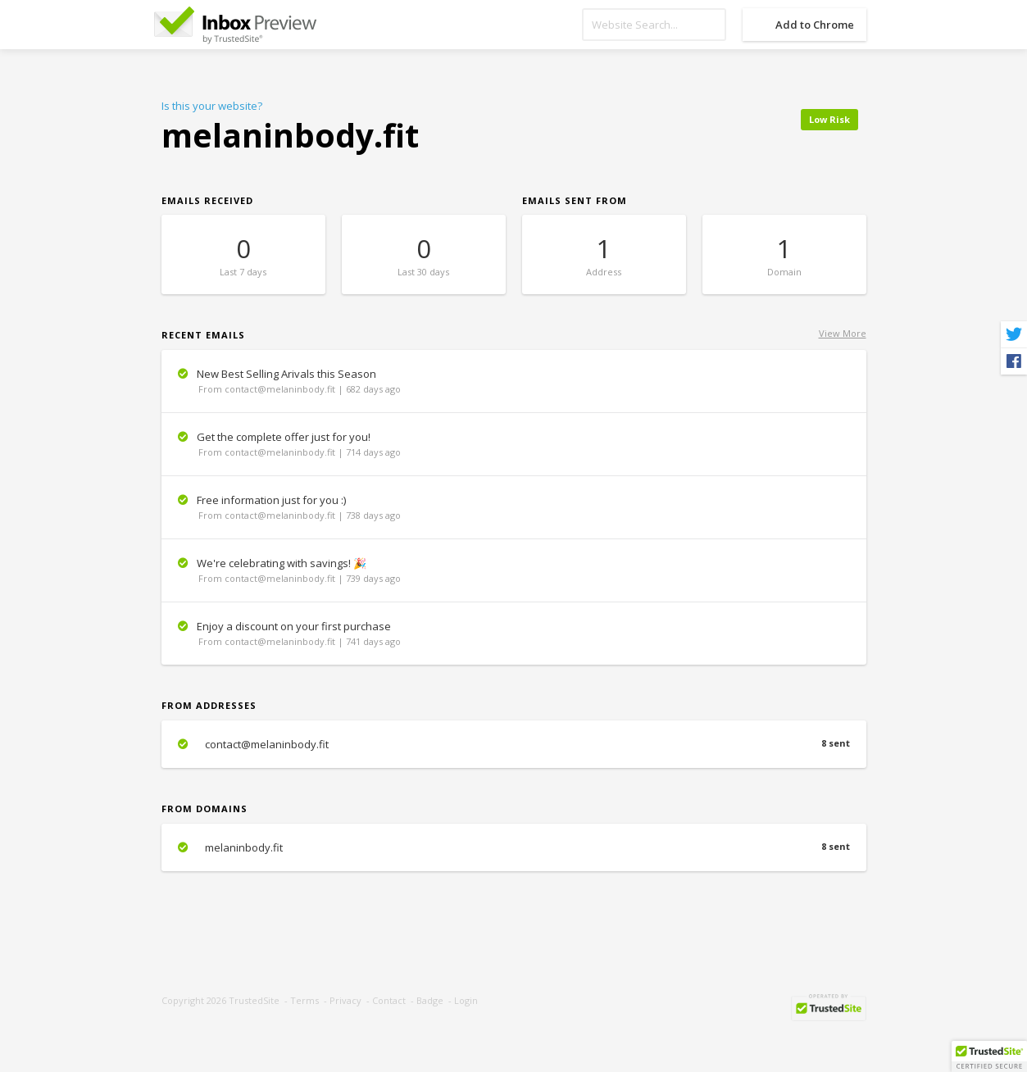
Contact (389, 1000)
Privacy (345, 1000)
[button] (989, 1056)
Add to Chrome (814, 24)
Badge (429, 1000)
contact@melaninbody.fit (514, 744)
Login (466, 1000)
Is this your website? (211, 105)
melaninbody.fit (514, 847)
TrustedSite (254, 1000)
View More (842, 333)
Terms (304, 1000)
